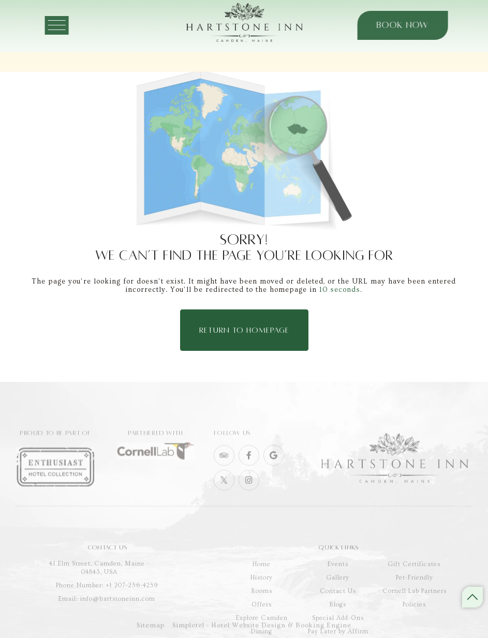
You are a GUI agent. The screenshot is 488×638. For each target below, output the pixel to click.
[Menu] (65, 25)
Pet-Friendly (414, 594)
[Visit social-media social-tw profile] (224, 490)
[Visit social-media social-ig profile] (249, 490)
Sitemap (151, 628)
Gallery (338, 594)
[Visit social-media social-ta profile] (224, 465)
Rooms (262, 608)
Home (262, 581)
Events (338, 581)
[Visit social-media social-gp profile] (273, 465)
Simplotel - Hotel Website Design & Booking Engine (261, 628)
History (261, 594)
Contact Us (338, 608)
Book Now (397, 25)
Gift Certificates (414, 581)
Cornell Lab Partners (414, 608)
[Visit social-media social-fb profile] (249, 465)
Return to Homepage (244, 330)
